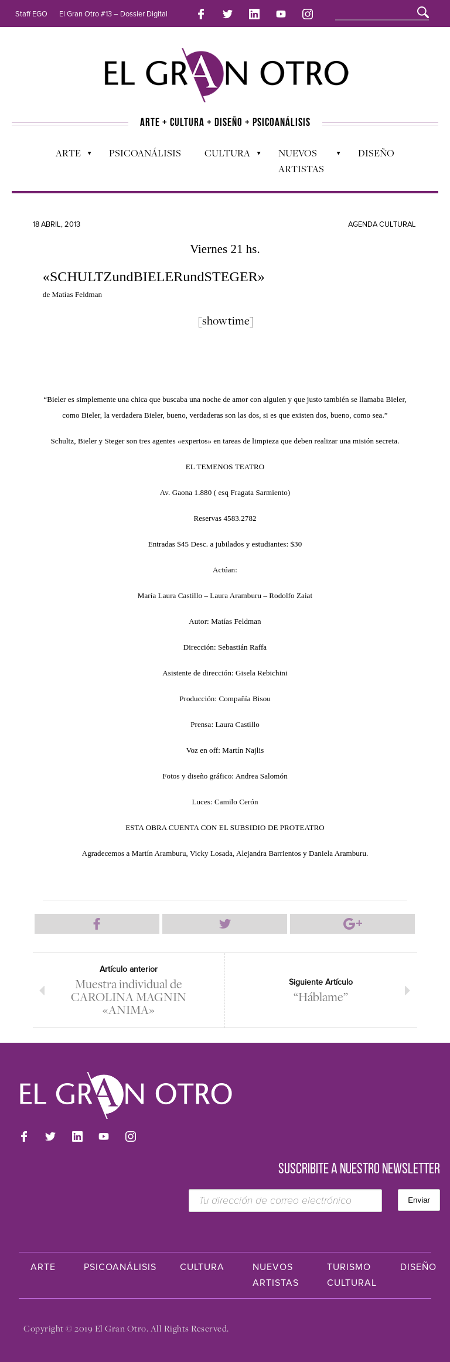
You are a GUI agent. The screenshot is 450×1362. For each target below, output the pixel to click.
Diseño (376, 152)
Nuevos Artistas (304, 160)
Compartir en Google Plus (352, 924)
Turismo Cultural (352, 1275)
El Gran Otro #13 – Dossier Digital (113, 14)
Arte (67, 155)
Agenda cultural (382, 224)
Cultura (227, 155)
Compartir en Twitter (224, 924)
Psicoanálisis (145, 152)
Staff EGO (31, 14)
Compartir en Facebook (97, 924)
